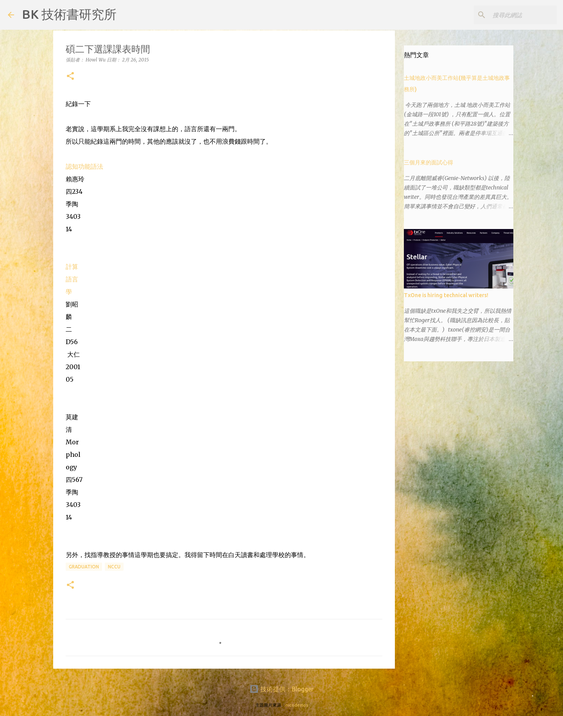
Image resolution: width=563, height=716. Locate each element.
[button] (70, 76)
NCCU (114, 566)
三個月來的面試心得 (428, 162)
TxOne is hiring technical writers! (446, 295)
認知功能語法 (84, 166)
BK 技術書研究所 (69, 14)
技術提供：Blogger (281, 689)
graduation (84, 566)
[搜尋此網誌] (516, 14)
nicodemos (296, 705)
